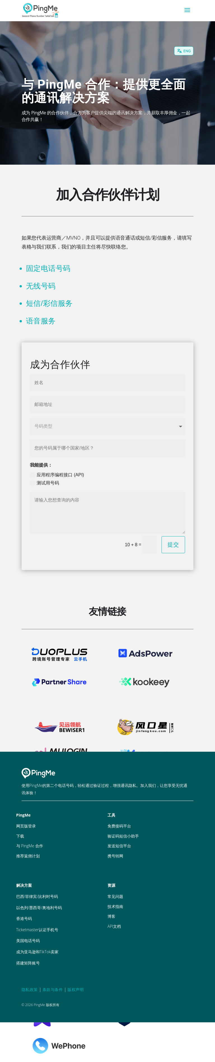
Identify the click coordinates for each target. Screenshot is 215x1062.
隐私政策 (30, 989)
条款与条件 (53, 989)
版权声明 (75, 989)
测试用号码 (44, 483)
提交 (173, 544)
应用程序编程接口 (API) (57, 475)
